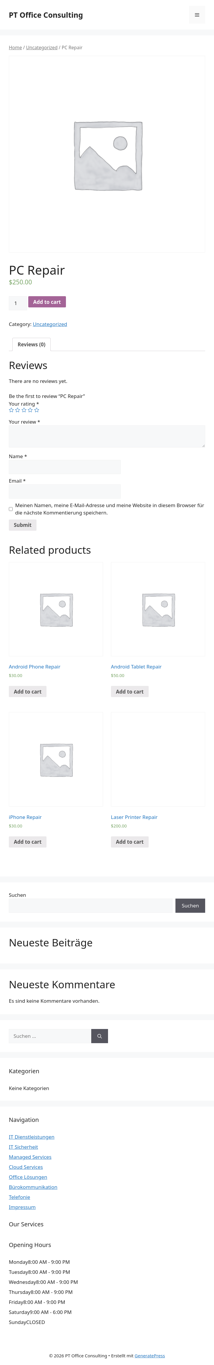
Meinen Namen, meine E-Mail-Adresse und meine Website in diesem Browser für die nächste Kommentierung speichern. (109, 509)
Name (18, 456)
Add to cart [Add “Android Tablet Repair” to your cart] (130, 691)
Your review (24, 421)
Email (17, 480)
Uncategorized (41, 47)
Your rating (24, 403)
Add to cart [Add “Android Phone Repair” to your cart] (28, 691)
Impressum (22, 1207)
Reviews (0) (31, 344)
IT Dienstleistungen (31, 1136)
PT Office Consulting (46, 15)
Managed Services (30, 1156)
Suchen (17, 895)
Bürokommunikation (33, 1187)
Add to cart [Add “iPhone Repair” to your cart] (28, 841)
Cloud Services (26, 1167)
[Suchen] (99, 1036)
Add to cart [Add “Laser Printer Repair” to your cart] (130, 841)
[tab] (31, 344)
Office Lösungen (28, 1177)
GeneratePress (150, 1356)
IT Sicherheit (23, 1146)
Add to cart (47, 302)
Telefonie (19, 1197)
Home (15, 47)
